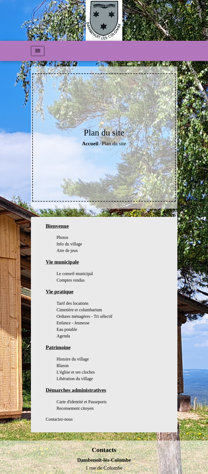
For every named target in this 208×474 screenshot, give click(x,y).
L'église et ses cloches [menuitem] (76, 372)
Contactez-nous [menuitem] (59, 419)
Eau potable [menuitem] (67, 329)
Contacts (104, 449)
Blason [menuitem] (63, 365)
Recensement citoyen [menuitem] (75, 408)
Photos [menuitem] (63, 237)
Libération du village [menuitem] (75, 378)
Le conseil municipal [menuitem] (75, 273)
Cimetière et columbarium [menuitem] (79, 309)
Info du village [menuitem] (69, 244)
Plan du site (114, 143)
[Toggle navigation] (37, 51)
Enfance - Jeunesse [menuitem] (73, 323)
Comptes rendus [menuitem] (71, 280)
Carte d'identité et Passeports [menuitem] (82, 401)
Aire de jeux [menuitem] (67, 250)
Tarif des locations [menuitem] (73, 303)
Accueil (90, 143)
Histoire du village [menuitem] (73, 359)
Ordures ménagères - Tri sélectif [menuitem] (85, 316)
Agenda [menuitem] (63, 336)
